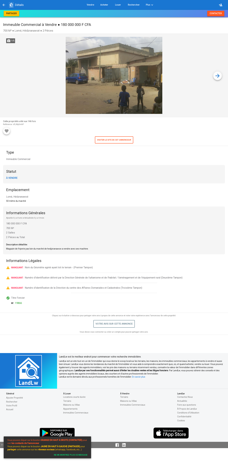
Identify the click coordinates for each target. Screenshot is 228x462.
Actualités (182, 401)
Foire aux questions (186, 405)
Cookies (181, 420)
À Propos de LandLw (187, 409)
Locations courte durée (74, 397)
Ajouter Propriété (14, 398)
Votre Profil (11, 405)
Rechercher (11, 402)
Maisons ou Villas (71, 405)
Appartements (70, 409)
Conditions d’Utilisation (188, 412)
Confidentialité (184, 416)
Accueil (9, 409)
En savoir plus (138, 377)
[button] (11, 5)
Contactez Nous (185, 397)
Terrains (67, 401)
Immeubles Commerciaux (75, 412)
